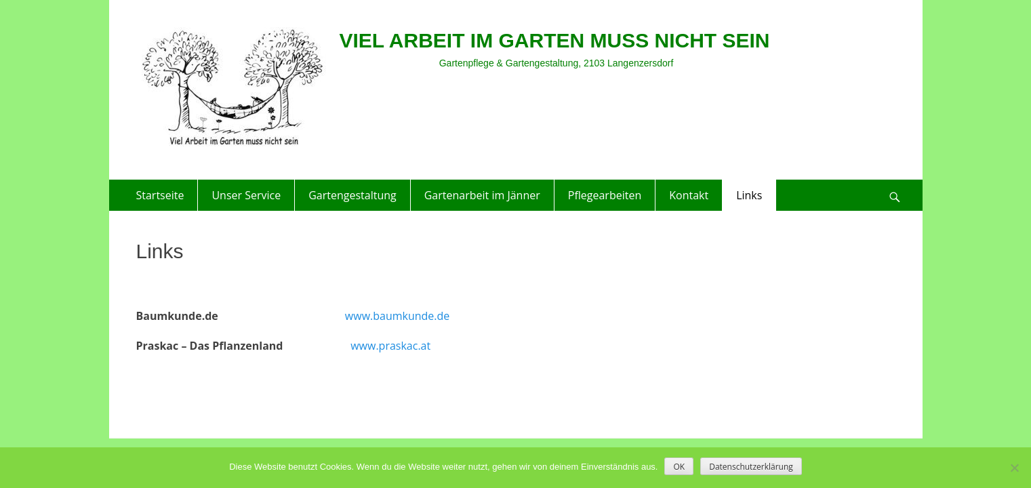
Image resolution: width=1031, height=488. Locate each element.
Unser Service (246, 195)
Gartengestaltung (352, 195)
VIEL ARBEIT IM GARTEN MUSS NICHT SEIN (555, 40)
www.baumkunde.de (397, 315)
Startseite (160, 195)
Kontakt (688, 195)
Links (749, 195)
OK (679, 466)
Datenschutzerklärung (751, 466)
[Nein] (1014, 467)
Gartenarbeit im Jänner (482, 195)
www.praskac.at (390, 345)
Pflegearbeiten (604, 195)
